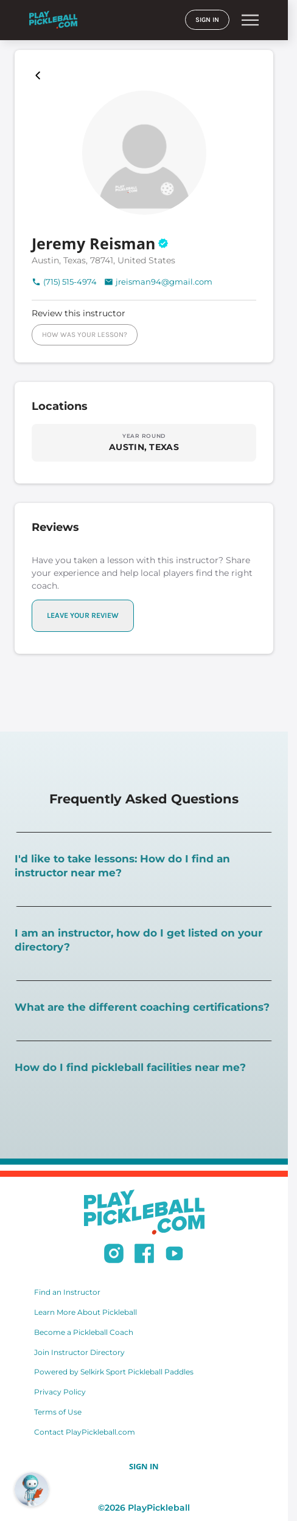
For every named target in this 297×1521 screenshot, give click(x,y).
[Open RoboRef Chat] (32, 1489)
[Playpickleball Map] (40, 75)
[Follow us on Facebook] (144, 1255)
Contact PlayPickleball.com (84, 1431)
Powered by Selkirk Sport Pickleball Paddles (114, 1371)
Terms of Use (58, 1411)
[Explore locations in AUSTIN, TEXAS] (143, 442)
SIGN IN (207, 20)
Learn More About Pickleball (85, 1312)
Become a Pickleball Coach (83, 1332)
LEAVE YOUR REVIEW (83, 615)
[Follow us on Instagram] (113, 1255)
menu (250, 20)
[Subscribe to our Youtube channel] (174, 1255)
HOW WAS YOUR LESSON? (84, 334)
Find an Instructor (67, 1292)
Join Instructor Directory (79, 1352)
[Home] (53, 19)
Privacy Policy (60, 1391)
